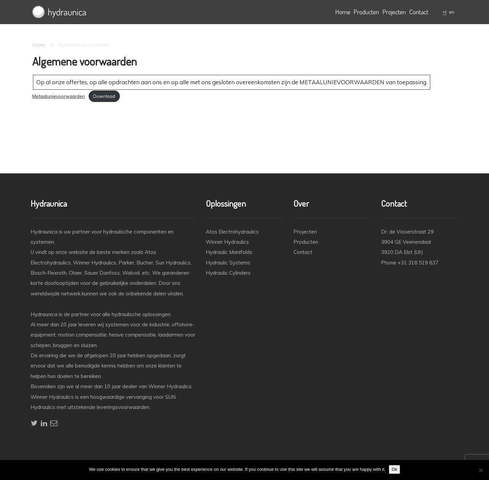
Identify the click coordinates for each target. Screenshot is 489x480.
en (451, 12)
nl (445, 12)
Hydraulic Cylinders (228, 273)
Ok (394, 469)
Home (342, 11)
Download (104, 96)
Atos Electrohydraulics (232, 231)
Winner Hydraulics (227, 242)
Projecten (394, 11)
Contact (418, 11)
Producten (366, 11)
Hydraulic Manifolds (229, 252)
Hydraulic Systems (228, 262)
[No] (480, 470)
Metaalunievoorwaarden (58, 96)
